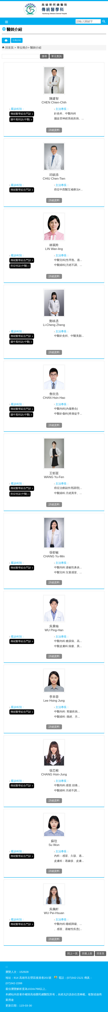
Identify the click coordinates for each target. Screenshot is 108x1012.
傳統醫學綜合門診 (20, 113)
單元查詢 (56, 56)
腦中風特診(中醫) (20, 119)
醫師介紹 (35, 47)
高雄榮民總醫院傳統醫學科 (54, 9)
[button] (104, 21)
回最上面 (87, 953)
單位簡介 (22, 47)
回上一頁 (72, 953)
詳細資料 (54, 129)
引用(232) (16, 40)
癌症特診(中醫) (19, 265)
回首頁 (9, 47)
